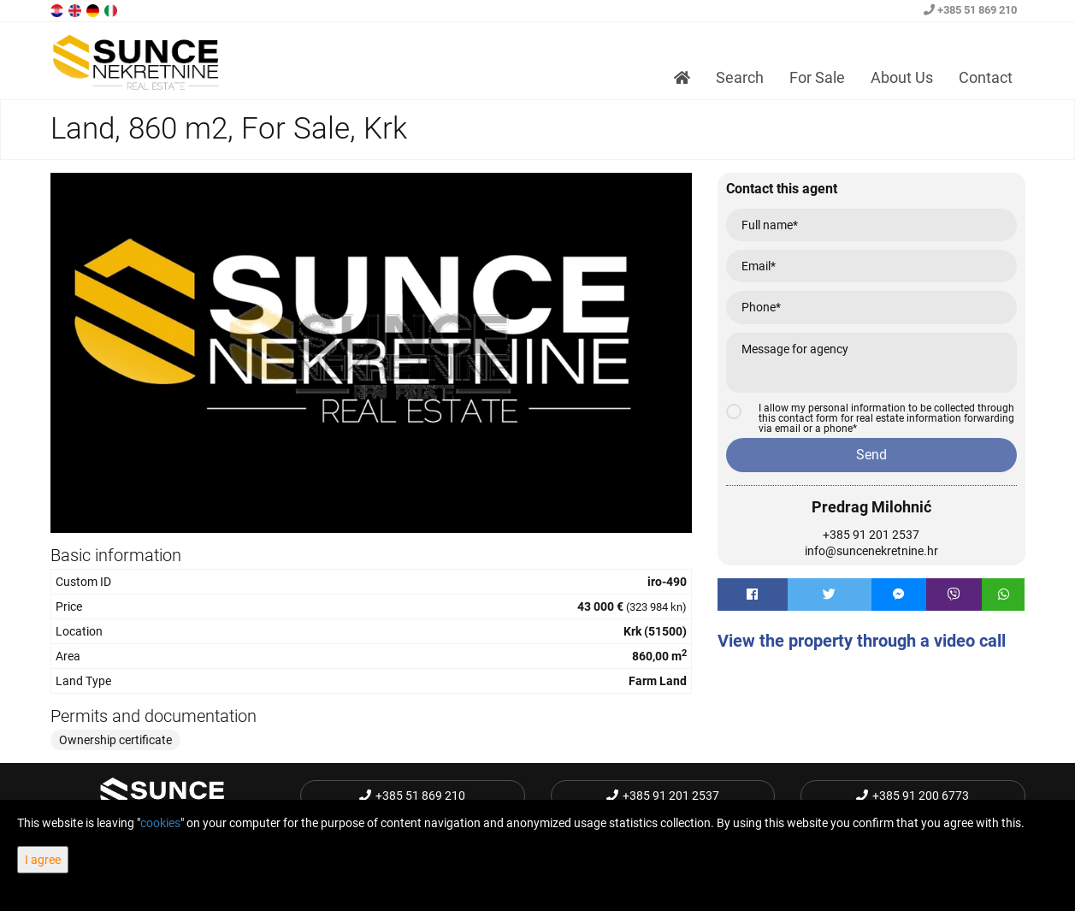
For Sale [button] (817, 77)
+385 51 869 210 (970, 9)
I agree (43, 860)
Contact (986, 77)
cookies (160, 823)
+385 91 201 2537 (871, 534)
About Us (902, 77)
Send (871, 455)
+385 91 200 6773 (912, 795)
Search (740, 77)
